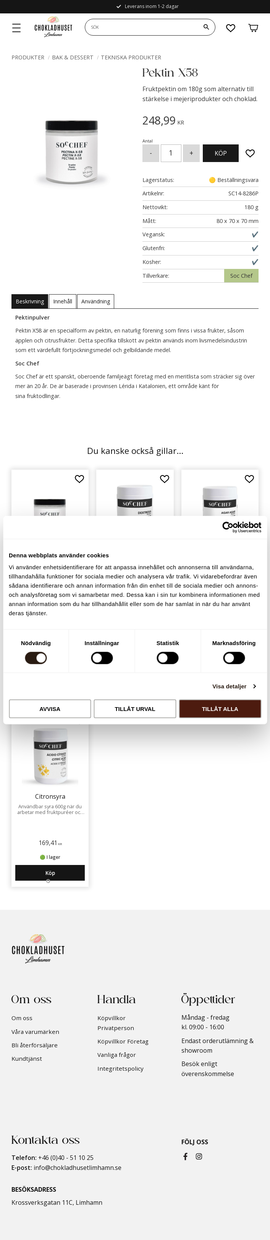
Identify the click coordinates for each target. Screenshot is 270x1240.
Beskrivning (30, 301)
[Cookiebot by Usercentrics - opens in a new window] (227, 527)
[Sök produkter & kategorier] (141, 27)
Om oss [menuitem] (21, 1018)
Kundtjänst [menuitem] (26, 1058)
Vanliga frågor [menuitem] (116, 1054)
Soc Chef (241, 275)
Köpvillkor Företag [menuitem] (123, 1041)
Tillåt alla (220, 709)
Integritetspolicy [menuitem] (120, 1068)
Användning (95, 301)
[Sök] (206, 27)
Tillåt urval (135, 709)
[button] (17, 28)
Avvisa (49, 709)
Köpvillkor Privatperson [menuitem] (115, 1023)
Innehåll (62, 301)
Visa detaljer (229, 686)
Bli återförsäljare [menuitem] (34, 1045)
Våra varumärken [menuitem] (35, 1031)
